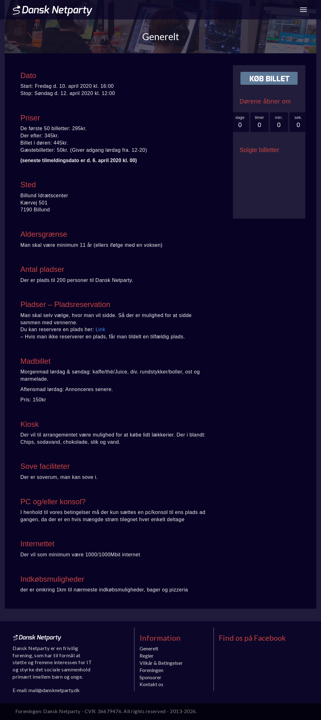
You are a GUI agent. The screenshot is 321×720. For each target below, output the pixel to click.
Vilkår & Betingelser (161, 663)
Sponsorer (150, 677)
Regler (146, 656)
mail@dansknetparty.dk (54, 690)
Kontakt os (151, 684)
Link (100, 329)
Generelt (148, 648)
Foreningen (151, 670)
